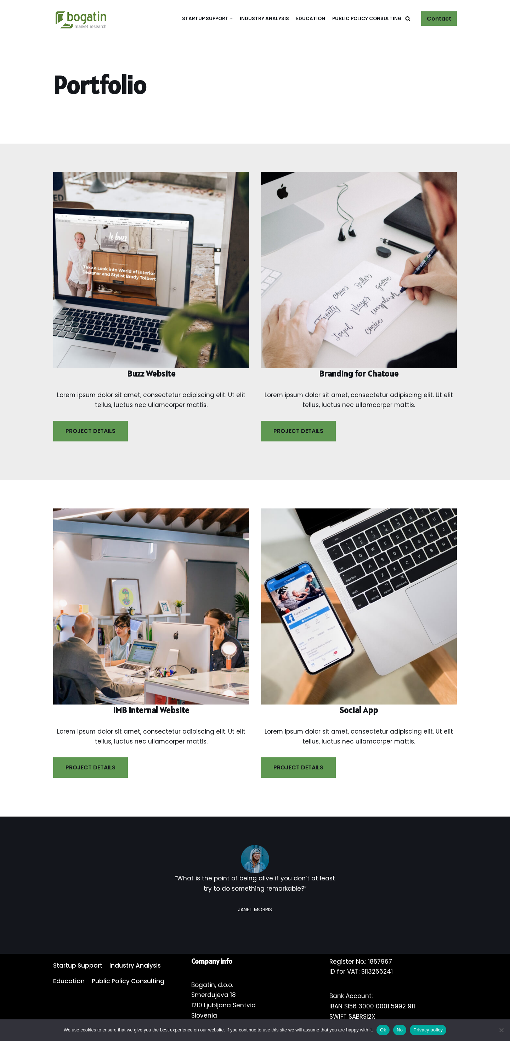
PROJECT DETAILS (90, 431)
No (400, 1029)
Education (310, 18)
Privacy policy (428, 1029)
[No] (501, 1030)
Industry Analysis (264, 18)
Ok (383, 1029)
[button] (407, 18)
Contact (439, 19)
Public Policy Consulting (367, 18)
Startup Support (77, 966)
